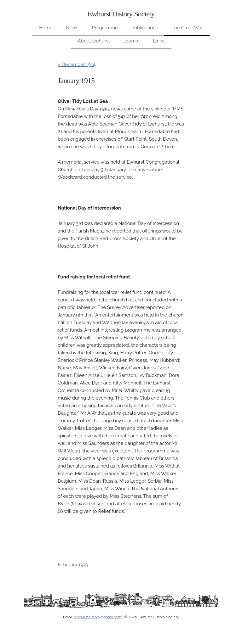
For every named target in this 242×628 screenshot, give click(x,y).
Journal (132, 41)
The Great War (187, 28)
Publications (144, 28)
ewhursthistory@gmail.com (97, 617)
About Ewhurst (94, 41)
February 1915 (73, 565)
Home (45, 28)
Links (158, 41)
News (72, 28)
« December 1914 (76, 64)
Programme (105, 28)
